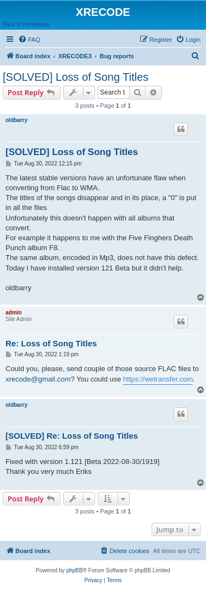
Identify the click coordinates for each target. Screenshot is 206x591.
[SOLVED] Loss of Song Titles (75, 77)
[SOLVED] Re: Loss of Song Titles (71, 435)
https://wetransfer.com (158, 379)
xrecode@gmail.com (38, 379)
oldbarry (16, 120)
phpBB (74, 570)
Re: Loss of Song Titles (51, 343)
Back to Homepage (26, 24)
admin (13, 313)
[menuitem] (29, 39)
